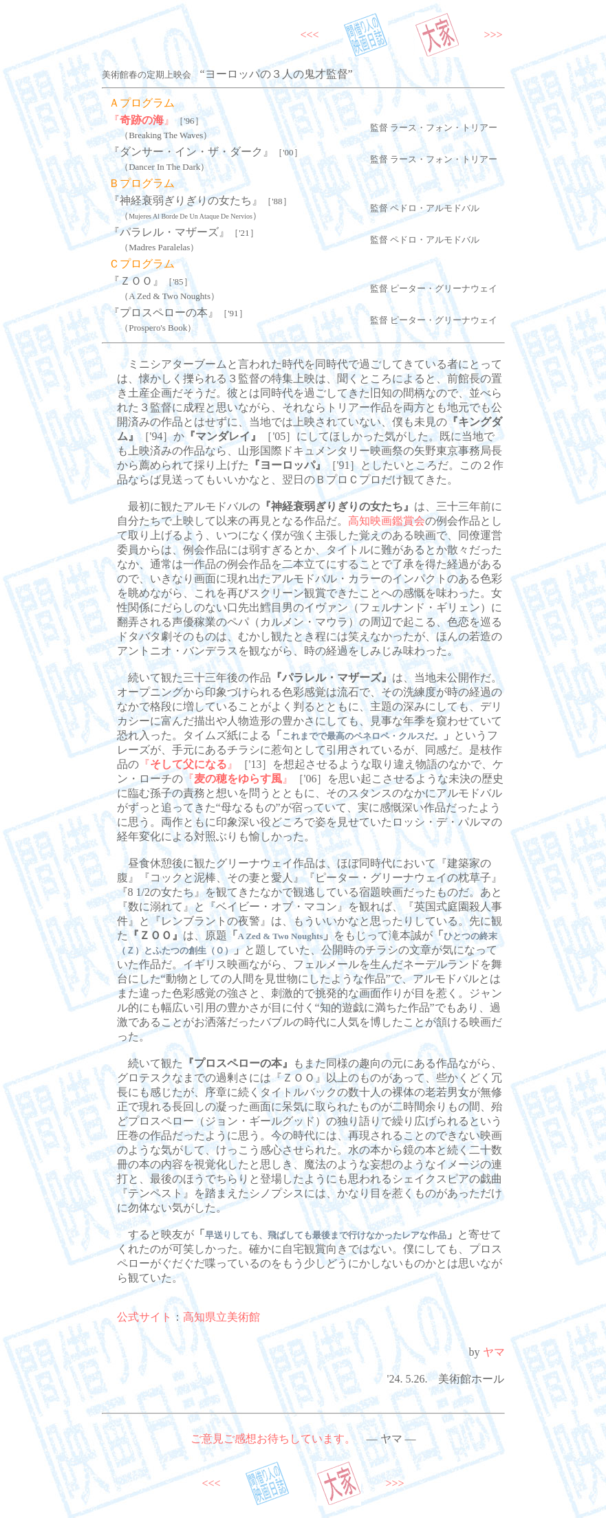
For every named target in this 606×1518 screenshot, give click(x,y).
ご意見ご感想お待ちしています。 (273, 1438)
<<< (310, 35)
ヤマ (494, 1352)
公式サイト (144, 1317)
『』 (142, 120)
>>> (493, 35)
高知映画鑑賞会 (386, 521)
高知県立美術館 (221, 1317)
